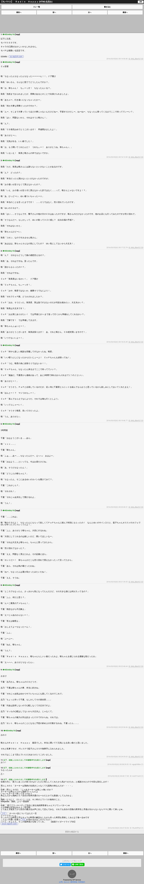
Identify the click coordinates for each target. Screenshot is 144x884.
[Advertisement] (71, 24)
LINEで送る (79, 864)
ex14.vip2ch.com (9, 824)
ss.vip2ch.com (16, 56)
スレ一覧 (36, 7)
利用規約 (81, 882)
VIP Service (76, 880)
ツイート (66, 864)
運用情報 (73, 882)
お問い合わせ (64, 882)
